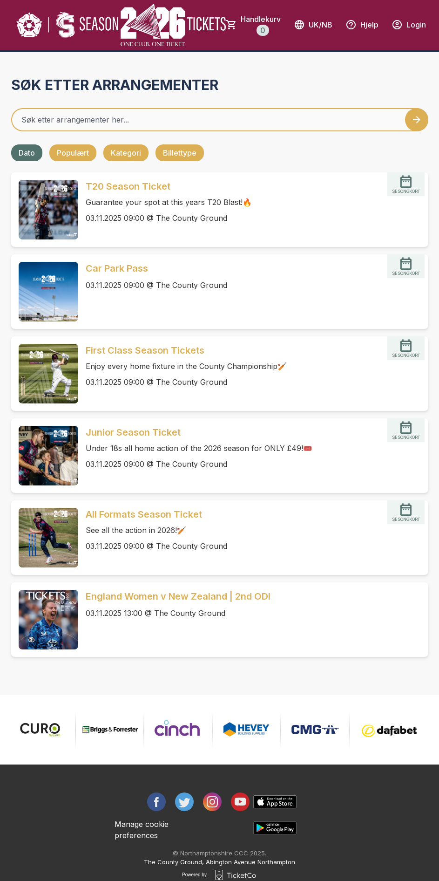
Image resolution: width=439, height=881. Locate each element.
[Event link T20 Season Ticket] (44, 209)
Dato (27, 152)
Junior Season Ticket (133, 432)
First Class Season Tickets (145, 350)
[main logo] (46, 25)
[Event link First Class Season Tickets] (44, 373)
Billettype (179, 152)
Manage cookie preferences (142, 830)
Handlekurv (261, 25)
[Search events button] (416, 119)
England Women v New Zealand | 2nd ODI (178, 596)
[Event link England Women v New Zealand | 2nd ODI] (44, 619)
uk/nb (313, 24)
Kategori (126, 152)
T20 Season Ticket (128, 186)
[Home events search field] (219, 119)
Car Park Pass (117, 268)
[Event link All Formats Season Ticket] (44, 537)
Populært (73, 152)
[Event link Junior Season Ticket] (44, 455)
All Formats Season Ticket (144, 514)
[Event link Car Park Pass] (44, 291)
